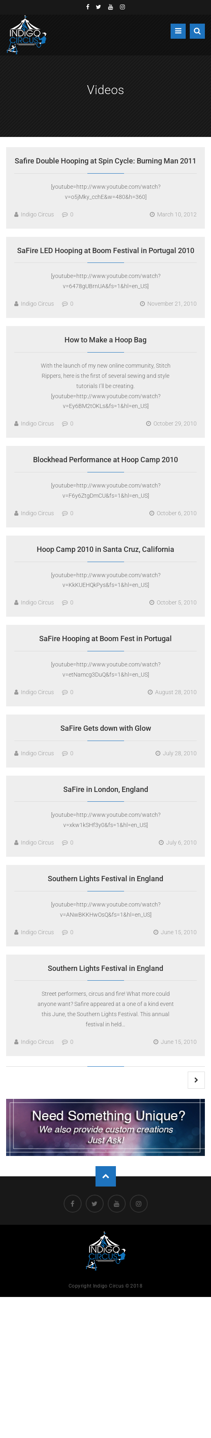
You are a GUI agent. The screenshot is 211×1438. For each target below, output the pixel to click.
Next (196, 1080)
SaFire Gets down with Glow (105, 728)
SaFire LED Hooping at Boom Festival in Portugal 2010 (105, 250)
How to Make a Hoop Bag (105, 339)
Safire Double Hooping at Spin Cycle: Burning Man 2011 (105, 161)
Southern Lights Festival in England (105, 878)
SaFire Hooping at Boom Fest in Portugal (105, 638)
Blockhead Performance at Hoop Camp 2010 (105, 459)
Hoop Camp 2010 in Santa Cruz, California (105, 549)
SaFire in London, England (105, 789)
